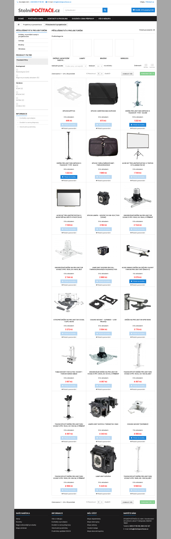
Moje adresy (92, 525)
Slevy (18, 519)
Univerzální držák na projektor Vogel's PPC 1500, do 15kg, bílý (69, 268)
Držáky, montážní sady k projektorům (28, 35)
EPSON (20, 94)
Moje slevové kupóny (95, 531)
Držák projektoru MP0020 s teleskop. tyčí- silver (137, 112)
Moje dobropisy (93, 522)
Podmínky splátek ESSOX (61, 531)
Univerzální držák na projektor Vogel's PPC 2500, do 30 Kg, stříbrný (103, 373)
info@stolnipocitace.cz (138, 529)
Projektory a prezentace (32, 25)
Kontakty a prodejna (58, 18)
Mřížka (146, 66)
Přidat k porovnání (69, 128)
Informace (21, 113)
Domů (21, 18)
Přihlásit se (150, 2)
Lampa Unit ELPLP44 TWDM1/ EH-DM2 (103, 424)
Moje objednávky (94, 519)
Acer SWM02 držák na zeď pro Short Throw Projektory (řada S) (138, 268)
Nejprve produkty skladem (27, 78)
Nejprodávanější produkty (26, 525)
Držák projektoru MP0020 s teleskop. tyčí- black (69, 164)
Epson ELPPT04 (69, 111)
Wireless (21, 49)
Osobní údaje (92, 528)
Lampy (21, 40)
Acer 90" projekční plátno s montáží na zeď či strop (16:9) (69, 216)
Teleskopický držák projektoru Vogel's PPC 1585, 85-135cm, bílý (138, 477)
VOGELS (20, 106)
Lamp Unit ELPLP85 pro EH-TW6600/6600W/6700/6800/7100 (103, 268)
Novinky (19, 522)
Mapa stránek (21, 528)
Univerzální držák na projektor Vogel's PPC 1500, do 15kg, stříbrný (138, 216)
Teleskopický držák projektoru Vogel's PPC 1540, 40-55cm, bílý (138, 373)
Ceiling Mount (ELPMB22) (137, 424)
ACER (19, 88)
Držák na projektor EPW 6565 (138, 320)
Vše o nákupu (104, 18)
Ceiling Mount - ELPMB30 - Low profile (103, 321)
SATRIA (20, 100)
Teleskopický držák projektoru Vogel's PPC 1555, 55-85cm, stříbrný (69, 477)
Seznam (152, 66)
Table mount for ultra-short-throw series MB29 (69, 373)
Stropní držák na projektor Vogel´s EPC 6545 (68, 321)
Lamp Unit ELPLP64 (103, 476)
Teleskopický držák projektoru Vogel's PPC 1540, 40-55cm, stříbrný (69, 425)
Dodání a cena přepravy (83, 18)
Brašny (21, 45)
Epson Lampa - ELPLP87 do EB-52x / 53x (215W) (103, 216)
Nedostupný (22, 72)
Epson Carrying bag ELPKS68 (103, 111)
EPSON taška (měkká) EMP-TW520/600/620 (103, 164)
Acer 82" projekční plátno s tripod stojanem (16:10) (137, 164)
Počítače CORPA (35, 18)
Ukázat (92, 66)
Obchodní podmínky (27, 127)
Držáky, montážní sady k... (61, 59)
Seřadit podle (57, 66)
